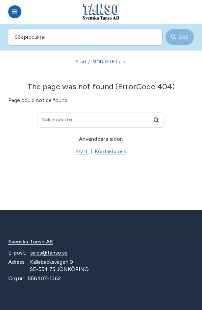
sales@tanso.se (49, 253)
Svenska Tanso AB (30, 241)
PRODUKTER (104, 62)
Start (81, 62)
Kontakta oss (110, 151)
